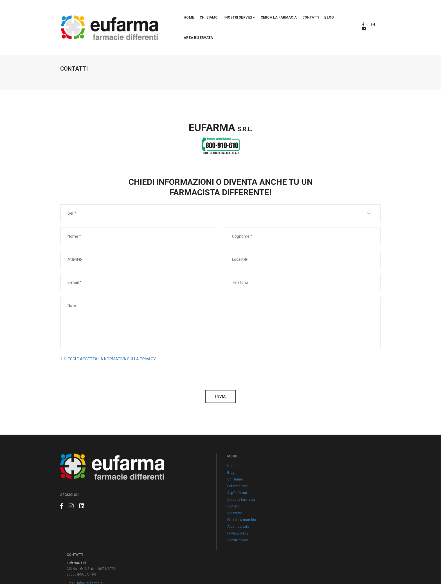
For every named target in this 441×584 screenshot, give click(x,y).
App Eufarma (188, 471)
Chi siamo (176, 10)
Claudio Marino (369, 567)
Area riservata (321, 10)
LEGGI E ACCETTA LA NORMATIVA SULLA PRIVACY (111, 329)
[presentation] (103, 343)
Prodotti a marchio (192, 498)
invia (220, 366)
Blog (296, 10)
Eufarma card (188, 464)
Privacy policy (188, 512)
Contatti (277, 10)
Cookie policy (188, 518)
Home (156, 10)
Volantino (185, 491)
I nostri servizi (206, 10)
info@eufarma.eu (312, 464)
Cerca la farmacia (246, 10)
